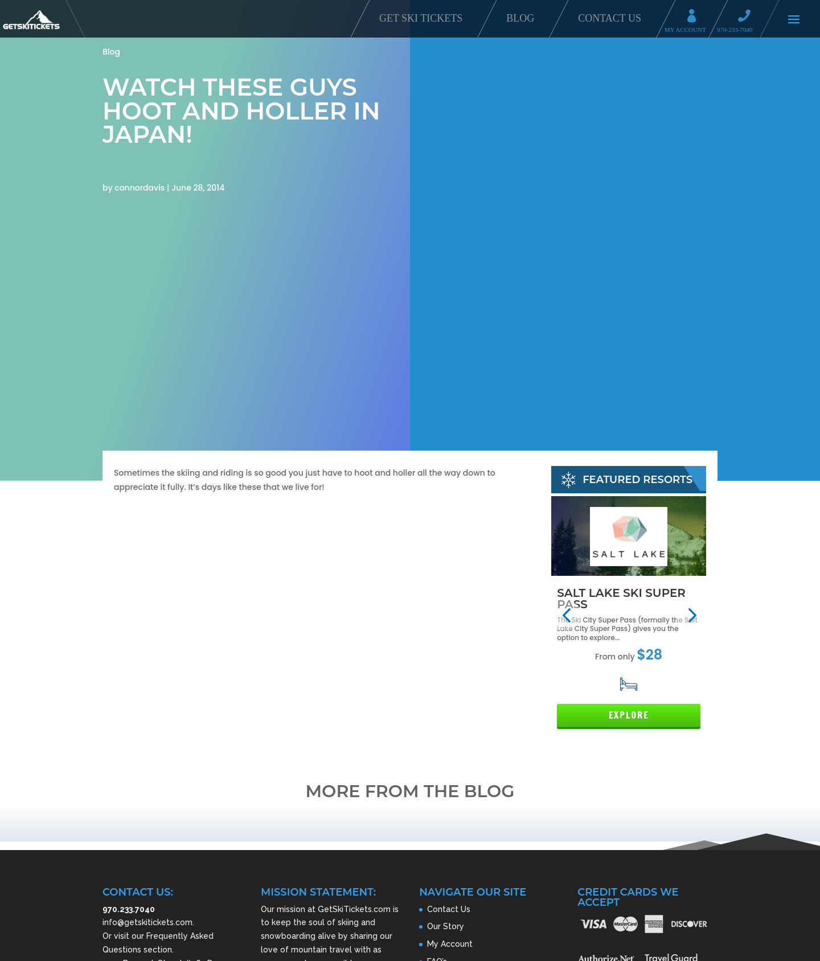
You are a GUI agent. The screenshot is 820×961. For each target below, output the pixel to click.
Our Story (445, 926)
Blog (520, 18)
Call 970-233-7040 (747, 17)
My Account (695, 17)
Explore (629, 715)
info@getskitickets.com (147, 922)
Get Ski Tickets (420, 18)
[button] (566, 615)
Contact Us (609, 18)
